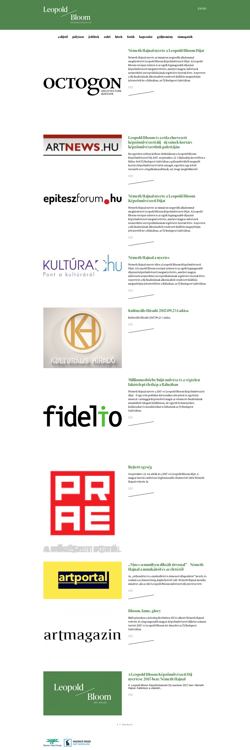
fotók (131, 37)
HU (205, 8)
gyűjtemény (165, 37)
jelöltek (93, 37)
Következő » (127, 724)
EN (200, 8)
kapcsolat (145, 37)
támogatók (185, 37)
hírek (118, 37)
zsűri (107, 37)
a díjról (63, 37)
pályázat (78, 37)
